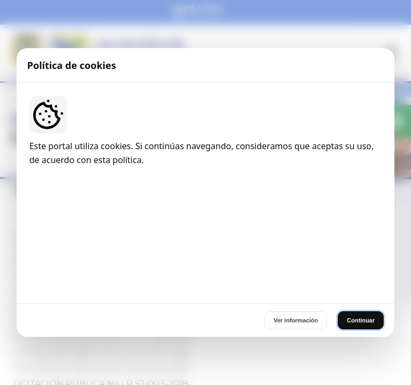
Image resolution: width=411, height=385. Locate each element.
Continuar (361, 263)
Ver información (295, 263)
